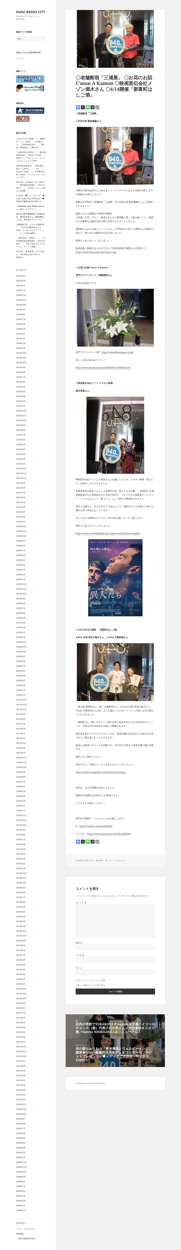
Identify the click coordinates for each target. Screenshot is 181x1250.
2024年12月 (21, 295)
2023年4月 (20, 391)
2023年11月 (21, 357)
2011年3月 (20, 1090)
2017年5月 (20, 733)
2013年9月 (20, 945)
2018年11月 (21, 646)
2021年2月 (20, 516)
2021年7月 (20, 492)
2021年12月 (21, 468)
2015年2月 (20, 863)
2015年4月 (20, 854)
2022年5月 (20, 444)
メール (80, 955)
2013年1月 (20, 984)
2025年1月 (20, 290)
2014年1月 (20, 926)
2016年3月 (20, 801)
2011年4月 (20, 1085)
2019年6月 (20, 613)
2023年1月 (20, 406)
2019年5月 (20, 618)
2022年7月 (20, 435)
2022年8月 (20, 430)
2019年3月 (20, 627)
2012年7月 (20, 1013)
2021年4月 (20, 507)
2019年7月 (20, 608)
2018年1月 (20, 695)
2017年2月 (20, 748)
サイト (79, 968)
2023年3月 (20, 396)
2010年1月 (20, 1157)
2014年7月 (20, 897)
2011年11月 (21, 1051)
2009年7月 (20, 1186)
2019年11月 (21, 589)
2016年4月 (20, 796)
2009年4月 (20, 1200)
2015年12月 (21, 815)
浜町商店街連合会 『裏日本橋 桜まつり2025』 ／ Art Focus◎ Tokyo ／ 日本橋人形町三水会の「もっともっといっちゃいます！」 (30, 171)
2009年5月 (20, 1196)
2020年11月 (21, 531)
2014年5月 (20, 907)
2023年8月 (20, 372)
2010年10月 (21, 1114)
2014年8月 (20, 892)
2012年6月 (20, 1017)
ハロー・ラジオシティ (25, 1229)
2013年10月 (21, 940)
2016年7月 (20, 781)
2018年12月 (21, 642)
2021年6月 (20, 497)
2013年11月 (21, 935)
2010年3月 (20, 1147)
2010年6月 (20, 1133)
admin (100, 860)
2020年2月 (20, 574)
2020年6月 (20, 555)
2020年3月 (20, 569)
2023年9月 (20, 367)
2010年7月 (20, 1128)
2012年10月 (21, 998)
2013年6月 (20, 960)
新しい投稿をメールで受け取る (92, 985)
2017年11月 (21, 704)
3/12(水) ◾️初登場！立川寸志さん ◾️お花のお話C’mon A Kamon (30, 254)
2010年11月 (21, 1109)
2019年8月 (20, 603)
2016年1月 (20, 810)
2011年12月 (21, 1046)
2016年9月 (20, 772)
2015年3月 (20, 858)
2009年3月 (20, 1205)
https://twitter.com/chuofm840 (95, 826)
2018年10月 (21, 651)
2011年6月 (20, 1075)
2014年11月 (21, 878)
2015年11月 (21, 820)
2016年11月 (21, 762)
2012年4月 (20, 1027)
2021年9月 (20, 483)
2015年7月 (20, 839)
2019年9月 (20, 598)
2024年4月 (20, 333)
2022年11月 (21, 415)
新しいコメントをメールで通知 (92, 980)
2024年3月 (20, 338)
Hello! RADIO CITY (30, 12)
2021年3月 (20, 512)
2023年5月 (20, 386)
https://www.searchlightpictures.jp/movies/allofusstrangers (108, 533)
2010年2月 (20, 1152)
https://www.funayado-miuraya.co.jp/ (96, 252)
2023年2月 (20, 401)
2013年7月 (20, 955)
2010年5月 (20, 1138)
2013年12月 (21, 931)
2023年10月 (21, 362)
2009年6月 (20, 1191)
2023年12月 (21, 353)
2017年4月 (20, 738)
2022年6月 (20, 439)
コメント (81, 902)
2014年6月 (20, 902)
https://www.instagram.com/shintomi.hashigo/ (101, 772)
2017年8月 (20, 719)
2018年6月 (20, 671)
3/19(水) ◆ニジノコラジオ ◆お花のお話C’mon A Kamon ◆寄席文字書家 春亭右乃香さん (30, 198)
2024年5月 (20, 329)
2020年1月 (20, 579)
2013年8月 (20, 950)
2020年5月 (20, 560)
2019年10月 (21, 593)
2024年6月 (20, 324)
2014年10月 (21, 883)
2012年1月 (20, 1041)
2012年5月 (20, 1022)
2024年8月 (20, 314)
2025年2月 (20, 285)
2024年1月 (20, 348)
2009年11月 (21, 1167)
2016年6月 (20, 786)
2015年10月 (21, 825)
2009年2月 (20, 1210)
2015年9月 (20, 830)
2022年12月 (21, 410)
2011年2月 (20, 1094)
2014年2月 (20, 921)
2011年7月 (20, 1070)
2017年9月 (20, 714)
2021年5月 (20, 502)
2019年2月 (20, 632)
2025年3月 (20, 280)
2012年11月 (21, 993)
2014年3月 (20, 916)
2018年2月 (20, 690)
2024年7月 (20, 319)
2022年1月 (20, 463)
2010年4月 (20, 1143)
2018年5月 (20, 675)
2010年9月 (20, 1119)
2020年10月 (21, 536)
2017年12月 (21, 699)
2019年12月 (21, 584)
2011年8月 (20, 1066)
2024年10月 (21, 304)
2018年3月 (20, 685)
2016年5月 (20, 791)
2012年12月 (21, 988)
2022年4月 (20, 449)
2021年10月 (21, 478)
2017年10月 (21, 709)
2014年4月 (20, 911)
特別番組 (20, 1233)
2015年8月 (20, 834)
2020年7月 (20, 550)
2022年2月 (20, 459)
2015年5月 (20, 849)
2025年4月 (20, 276)
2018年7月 (20, 666)
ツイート (20, 58)
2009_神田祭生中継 (26, 1238)
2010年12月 (21, 1104)
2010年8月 (20, 1123)
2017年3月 (20, 743)
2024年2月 (20, 343)
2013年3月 (20, 974)
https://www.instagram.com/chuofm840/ (109, 833)
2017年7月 (20, 724)
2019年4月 (20, 622)
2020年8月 (20, 545)
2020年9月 (20, 540)
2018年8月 (20, 661)
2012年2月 (20, 1037)
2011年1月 (20, 1099)
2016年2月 (20, 805)
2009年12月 (21, 1162)
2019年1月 (20, 637)
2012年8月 (20, 1008)
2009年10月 (21, 1172)
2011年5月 (20, 1080)
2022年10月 (21, 420)
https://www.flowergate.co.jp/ (117, 352)
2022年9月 (20, 425)
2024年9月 (20, 309)
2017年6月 (20, 728)
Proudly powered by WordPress (90, 1083)
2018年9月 (20, 656)
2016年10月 (21, 767)
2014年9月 (20, 887)
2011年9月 (20, 1061)
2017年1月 (20, 752)
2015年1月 (20, 868)
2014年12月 (21, 873)
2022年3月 (20, 454)
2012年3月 (20, 1032)
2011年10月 (21, 1056)
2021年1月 (20, 521)
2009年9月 (20, 1176)
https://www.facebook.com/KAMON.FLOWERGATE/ (103, 367)
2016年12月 (21, 757)
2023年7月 (20, 377)
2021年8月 (20, 488)
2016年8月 (20, 777)
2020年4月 (20, 565)
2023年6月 (20, 382)
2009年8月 (20, 1181)
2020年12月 (21, 526)
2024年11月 (21, 300)
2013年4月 (20, 969)
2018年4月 (20, 680)
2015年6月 (20, 844)
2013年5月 (20, 964)
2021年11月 (21, 473)
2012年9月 (20, 1003)
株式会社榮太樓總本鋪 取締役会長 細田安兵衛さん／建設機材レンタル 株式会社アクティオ (30, 217)
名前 (79, 942)
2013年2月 (20, 979)
